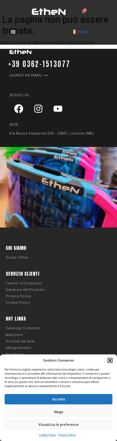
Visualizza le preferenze (58, 425)
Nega (58, 412)
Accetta (58, 399)
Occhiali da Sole (20, 341)
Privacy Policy (67, 435)
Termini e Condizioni (24, 283)
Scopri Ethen (17, 257)
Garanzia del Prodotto (25, 290)
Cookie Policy (47, 435)
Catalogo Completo (23, 328)
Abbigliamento (18, 348)
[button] (110, 360)
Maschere (14, 335)
